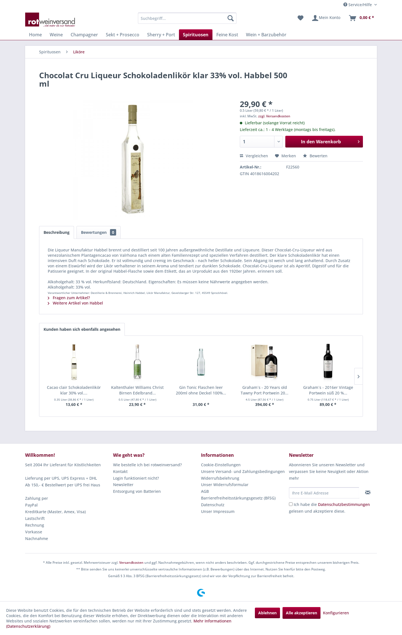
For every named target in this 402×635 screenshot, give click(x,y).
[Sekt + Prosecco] (122, 34)
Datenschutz (212, 504)
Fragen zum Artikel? (69, 297)
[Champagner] (84, 34)
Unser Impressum (217, 511)
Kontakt (120, 471)
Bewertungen (98, 232)
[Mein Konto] (326, 18)
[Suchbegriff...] (187, 18)
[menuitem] (187, 18)
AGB (205, 491)
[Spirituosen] (195, 34)
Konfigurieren (336, 612)
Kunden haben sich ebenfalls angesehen (82, 329)
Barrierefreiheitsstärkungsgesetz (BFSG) (238, 498)
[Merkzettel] (300, 18)
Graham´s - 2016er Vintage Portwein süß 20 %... (328, 390)
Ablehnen (267, 612)
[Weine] (56, 34)
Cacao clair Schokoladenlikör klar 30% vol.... (74, 390)
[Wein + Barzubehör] (266, 34)
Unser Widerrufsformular (224, 484)
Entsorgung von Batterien (137, 491)
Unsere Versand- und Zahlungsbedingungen (243, 471)
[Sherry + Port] (161, 34)
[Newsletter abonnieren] (368, 492)
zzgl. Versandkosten (274, 116)
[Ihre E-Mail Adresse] (324, 492)
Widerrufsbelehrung (220, 478)
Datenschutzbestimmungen (344, 504)
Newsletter (123, 484)
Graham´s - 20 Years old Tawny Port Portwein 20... (264, 390)
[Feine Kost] (227, 34)
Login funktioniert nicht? (136, 478)
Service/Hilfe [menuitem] (358, 4)
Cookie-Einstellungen (221, 464)
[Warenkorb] (361, 18)
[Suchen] (230, 18)
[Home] (35, 34)
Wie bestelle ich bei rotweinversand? (147, 464)
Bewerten (315, 155)
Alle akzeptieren (301, 612)
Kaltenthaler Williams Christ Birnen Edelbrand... (137, 390)
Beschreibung (57, 232)
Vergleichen (254, 155)
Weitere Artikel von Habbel (75, 303)
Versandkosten (131, 562)
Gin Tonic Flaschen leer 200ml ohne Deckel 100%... (201, 390)
